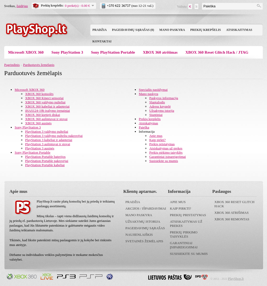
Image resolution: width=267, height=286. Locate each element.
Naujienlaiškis (139, 235)
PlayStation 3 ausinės (39, 148)
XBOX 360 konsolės (39, 94)
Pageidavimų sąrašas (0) (133, 30)
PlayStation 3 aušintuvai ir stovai (47, 144)
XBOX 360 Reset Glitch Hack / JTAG (216, 52)
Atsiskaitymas (239, 30)
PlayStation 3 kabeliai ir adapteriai (48, 140)
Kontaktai (102, 41)
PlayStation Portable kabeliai (45, 165)
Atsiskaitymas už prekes (165, 148)
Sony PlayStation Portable (113, 52)
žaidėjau (22, 6)
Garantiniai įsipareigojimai (167, 157)
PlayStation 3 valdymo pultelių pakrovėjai (54, 136)
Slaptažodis (157, 102)
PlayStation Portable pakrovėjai (46, 161)
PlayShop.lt (236, 279)
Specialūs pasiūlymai (153, 90)
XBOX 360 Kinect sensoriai (44, 98)
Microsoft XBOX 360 (26, 52)
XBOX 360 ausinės (38, 123)
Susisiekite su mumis (163, 161)
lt (196, 6)
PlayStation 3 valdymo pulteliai (46, 131)
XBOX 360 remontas (231, 219)
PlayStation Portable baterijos (45, 157)
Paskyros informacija (163, 98)
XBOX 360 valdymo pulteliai (45, 102)
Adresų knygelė (160, 106)
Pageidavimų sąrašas (145, 228)
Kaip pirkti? (157, 140)
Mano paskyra (172, 30)
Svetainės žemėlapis (144, 241)
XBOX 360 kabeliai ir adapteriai (47, 106)
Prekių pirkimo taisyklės (165, 152)
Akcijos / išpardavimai (145, 208)
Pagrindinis (12, 65)
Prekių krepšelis (205, 30)
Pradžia (99, 30)
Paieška (144, 127)
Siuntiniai (156, 115)
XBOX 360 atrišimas (160, 52)
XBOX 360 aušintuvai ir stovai (46, 119)
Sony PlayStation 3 (67, 52)
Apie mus (155, 136)
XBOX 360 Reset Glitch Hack (234, 204)
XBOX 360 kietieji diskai (42, 115)
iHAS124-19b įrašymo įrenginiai (47, 111)
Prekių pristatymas (162, 144)
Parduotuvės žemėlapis (38, 65)
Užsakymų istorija (161, 111)
